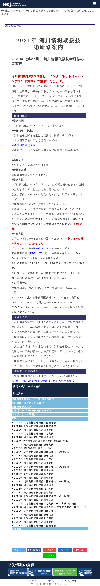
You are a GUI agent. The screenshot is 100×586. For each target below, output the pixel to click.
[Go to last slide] (12, 572)
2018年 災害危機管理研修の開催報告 (35, 525)
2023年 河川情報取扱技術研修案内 (34, 463)
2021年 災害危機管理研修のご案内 (34, 488)
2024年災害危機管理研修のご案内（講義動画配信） (43, 441)
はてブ (65, 550)
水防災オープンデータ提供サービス (32, 410)
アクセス (32, 580)
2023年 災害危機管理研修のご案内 (34, 459)
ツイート (19, 550)
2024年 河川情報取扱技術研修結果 (34, 437)
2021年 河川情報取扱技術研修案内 (34, 492)
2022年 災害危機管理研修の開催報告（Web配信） (43, 466)
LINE (50, 555)
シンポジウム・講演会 (24, 414)
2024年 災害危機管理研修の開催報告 (35, 426)
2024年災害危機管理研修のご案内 (33, 448)
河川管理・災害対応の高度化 (28, 403)
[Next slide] (88, 572)
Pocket (80, 550)
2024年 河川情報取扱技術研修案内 (34, 444)
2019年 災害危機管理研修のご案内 (34, 518)
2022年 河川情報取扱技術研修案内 (34, 477)
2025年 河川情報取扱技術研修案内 (34, 430)
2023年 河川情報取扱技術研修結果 (34, 455)
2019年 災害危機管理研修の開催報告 (35, 511)
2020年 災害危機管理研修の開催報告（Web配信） (43, 496)
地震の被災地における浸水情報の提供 (33, 399)
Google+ (49, 550)
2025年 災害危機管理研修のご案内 (34, 433)
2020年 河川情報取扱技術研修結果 (34, 500)
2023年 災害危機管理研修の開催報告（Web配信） (43, 452)
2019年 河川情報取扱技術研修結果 (34, 514)
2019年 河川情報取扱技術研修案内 (34, 522)
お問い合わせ (68, 580)
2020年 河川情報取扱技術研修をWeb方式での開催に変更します (50, 507)
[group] (16, 572)
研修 (14, 418)
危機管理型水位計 (22, 406)
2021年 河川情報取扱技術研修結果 (34, 485)
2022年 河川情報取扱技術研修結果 (34, 470)
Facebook (34, 550)
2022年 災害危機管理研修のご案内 (34, 474)
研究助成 (17, 529)
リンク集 (49, 580)
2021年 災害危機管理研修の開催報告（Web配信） (43, 481)
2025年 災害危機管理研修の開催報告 (35, 422)
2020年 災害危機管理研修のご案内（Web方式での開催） (46, 503)
